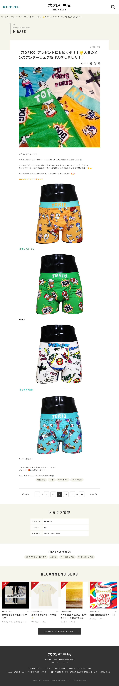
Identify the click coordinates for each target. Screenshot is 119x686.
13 (59, 494)
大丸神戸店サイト (35, 668)
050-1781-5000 (61, 662)
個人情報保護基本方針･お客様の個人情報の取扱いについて (74, 672)
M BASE (10, 17)
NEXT (93, 494)
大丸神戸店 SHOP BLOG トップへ (61, 631)
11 (47, 494)
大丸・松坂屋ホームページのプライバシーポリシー (28, 672)
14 (66, 494)
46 (82, 494)
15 (72, 494)
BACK (25, 494)
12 (53, 494)
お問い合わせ (105, 672)
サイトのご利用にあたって (55, 668)
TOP (3, 17)
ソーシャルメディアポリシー (80, 668)
